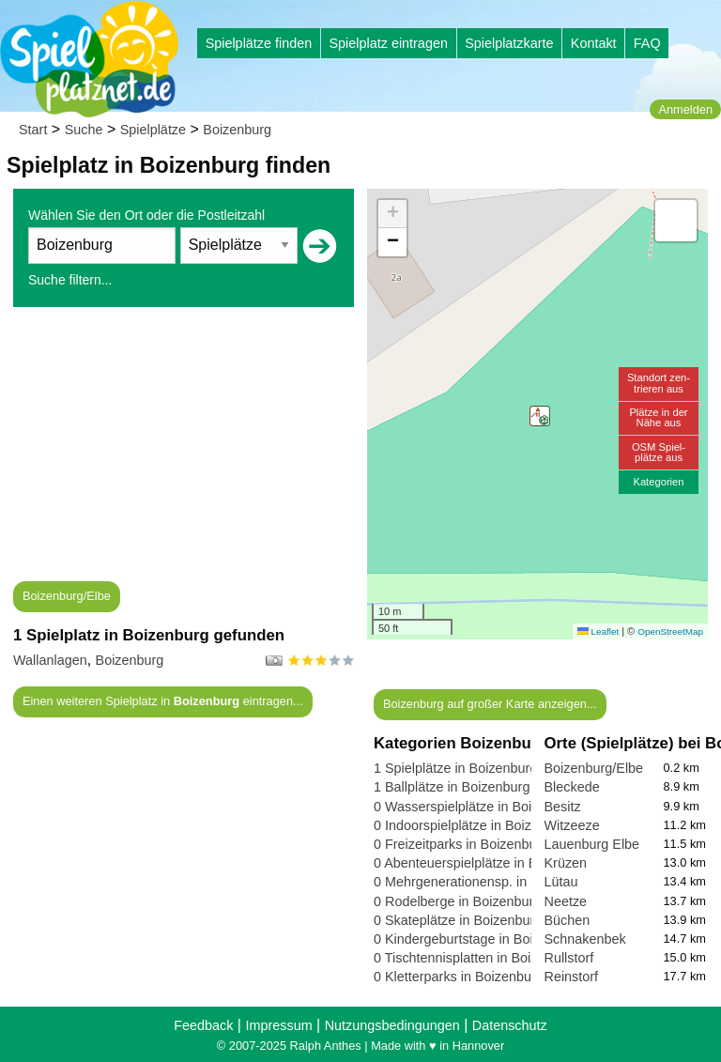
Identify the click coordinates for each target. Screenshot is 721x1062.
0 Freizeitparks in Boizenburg (461, 844)
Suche (84, 129)
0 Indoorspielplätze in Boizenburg (474, 825)
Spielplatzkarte (509, 43)
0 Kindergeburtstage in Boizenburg (478, 939)
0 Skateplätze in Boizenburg (458, 920)
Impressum (278, 1025)
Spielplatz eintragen (388, 43)
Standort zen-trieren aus (658, 382)
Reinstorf (572, 976)
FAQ (647, 43)
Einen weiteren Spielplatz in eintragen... (163, 701)
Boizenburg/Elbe (67, 596)
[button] (539, 416)
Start (33, 129)
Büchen (568, 920)
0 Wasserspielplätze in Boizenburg (477, 806)
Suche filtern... (70, 279)
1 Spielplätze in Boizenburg (455, 768)
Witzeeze (572, 825)
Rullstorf (569, 957)
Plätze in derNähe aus (658, 417)
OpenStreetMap (670, 631)
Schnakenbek (585, 939)
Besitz (563, 806)
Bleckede (572, 786)
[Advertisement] (183, 449)
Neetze (566, 901)
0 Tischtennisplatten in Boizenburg (476, 957)
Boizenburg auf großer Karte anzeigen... (490, 704)
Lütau (561, 881)
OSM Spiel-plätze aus (658, 452)
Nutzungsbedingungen (392, 1025)
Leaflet (598, 631)
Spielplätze (153, 129)
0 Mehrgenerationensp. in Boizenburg (486, 881)
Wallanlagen (50, 660)
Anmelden (685, 109)
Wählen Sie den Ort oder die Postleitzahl (146, 215)
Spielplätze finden (259, 43)
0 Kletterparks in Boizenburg (459, 976)
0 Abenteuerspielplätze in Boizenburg (485, 862)
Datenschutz (509, 1025)
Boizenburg (237, 129)
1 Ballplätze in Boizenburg (451, 786)
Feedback (203, 1025)
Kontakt (594, 43)
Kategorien (658, 481)
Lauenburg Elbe (592, 844)
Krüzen (566, 862)
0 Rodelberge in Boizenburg (457, 901)
